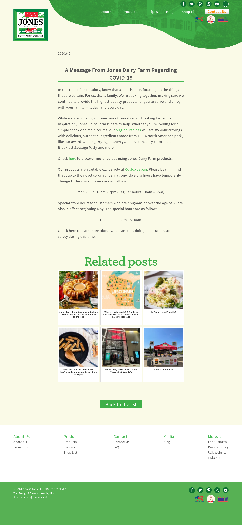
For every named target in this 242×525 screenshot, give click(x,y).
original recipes (128, 129)
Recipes (69, 447)
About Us (20, 441)
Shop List (70, 452)
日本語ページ (217, 457)
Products (70, 441)
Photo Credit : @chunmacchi (30, 497)
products (164, 158)
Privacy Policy (218, 447)
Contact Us (216, 11)
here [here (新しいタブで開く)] (72, 230)
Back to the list (121, 404)
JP (225, 4)
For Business (217, 441)
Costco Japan (136, 169)
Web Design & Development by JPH (33, 493)
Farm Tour (21, 447)
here (72, 158)
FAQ (116, 447)
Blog (166, 441)
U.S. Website (217, 452)
